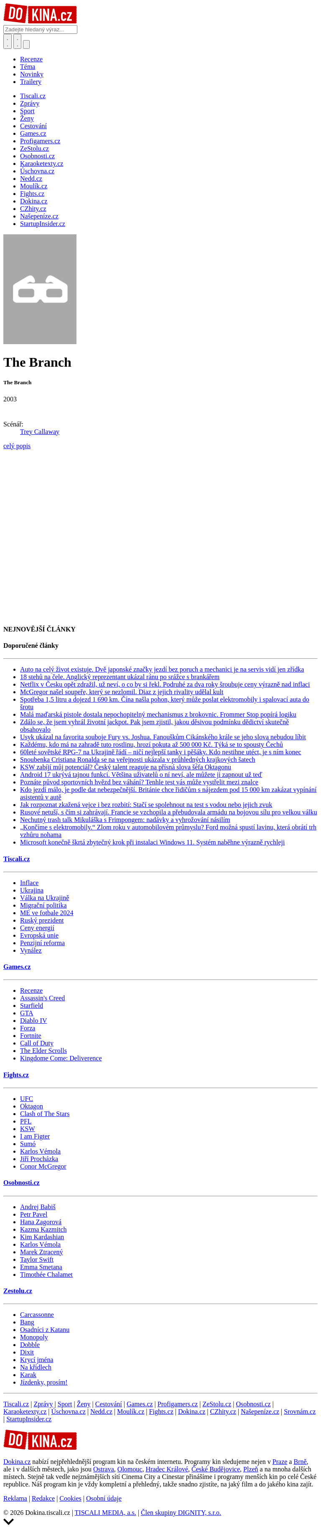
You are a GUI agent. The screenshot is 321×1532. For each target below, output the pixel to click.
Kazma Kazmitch (43, 1229)
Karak (28, 1374)
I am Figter (35, 1136)
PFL (26, 1121)
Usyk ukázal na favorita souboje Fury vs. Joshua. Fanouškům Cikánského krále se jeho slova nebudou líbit (163, 737)
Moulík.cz (130, 1411)
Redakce (43, 1498)
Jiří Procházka (39, 1158)
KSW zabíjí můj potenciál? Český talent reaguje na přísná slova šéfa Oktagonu (125, 767)
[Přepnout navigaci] (26, 44)
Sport (65, 1404)
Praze (280, 1461)
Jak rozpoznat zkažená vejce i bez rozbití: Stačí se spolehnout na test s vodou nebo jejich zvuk (146, 804)
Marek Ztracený (41, 1252)
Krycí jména (37, 1359)
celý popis (17, 445)
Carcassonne (37, 1314)
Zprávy (43, 1404)
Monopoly (34, 1337)
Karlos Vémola (40, 1151)
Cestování (108, 1404)
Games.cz (17, 966)
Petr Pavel (33, 1214)
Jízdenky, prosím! (44, 1382)
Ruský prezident (42, 920)
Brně (299, 1461)
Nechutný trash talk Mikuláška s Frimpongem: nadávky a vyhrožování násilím (125, 819)
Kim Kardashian (42, 1236)
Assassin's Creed (42, 998)
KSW (27, 1128)
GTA (26, 1013)
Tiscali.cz (16, 858)
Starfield (31, 1005)
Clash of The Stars (44, 1113)
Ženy (84, 1404)
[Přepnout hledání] (7, 41)
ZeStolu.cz (216, 1404)
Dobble (30, 1344)
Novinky (31, 74)
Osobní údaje (104, 1498)
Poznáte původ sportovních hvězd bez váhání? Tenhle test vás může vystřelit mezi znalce (139, 782)
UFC (26, 1098)
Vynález (31, 950)
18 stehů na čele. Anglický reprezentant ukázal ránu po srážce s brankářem (119, 676)
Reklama (15, 1498)
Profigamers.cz (178, 1404)
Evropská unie (39, 935)
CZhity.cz (223, 1411)
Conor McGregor (43, 1166)
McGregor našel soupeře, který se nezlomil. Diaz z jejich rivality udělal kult (122, 691)
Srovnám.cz (300, 1411)
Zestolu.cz (17, 1290)
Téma (27, 66)
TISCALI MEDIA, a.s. (105, 1512)
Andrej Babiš (38, 1206)
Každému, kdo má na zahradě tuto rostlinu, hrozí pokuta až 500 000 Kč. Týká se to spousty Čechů (151, 744)
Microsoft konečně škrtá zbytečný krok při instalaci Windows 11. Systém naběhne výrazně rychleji (152, 842)
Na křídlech (35, 1367)
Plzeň (250, 1469)
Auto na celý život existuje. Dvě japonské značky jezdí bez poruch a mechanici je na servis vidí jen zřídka (162, 669)
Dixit (27, 1352)
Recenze (31, 59)
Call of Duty (37, 1043)
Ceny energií (37, 927)
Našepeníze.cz (260, 1411)
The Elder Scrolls (43, 1050)
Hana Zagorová (40, 1221)
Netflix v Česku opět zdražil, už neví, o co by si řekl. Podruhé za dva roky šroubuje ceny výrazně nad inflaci (165, 684)
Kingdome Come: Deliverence (61, 1058)
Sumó (28, 1143)
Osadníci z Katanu (44, 1329)
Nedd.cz (101, 1411)
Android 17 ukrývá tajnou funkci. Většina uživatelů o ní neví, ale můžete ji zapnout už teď (141, 774)
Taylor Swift (37, 1259)
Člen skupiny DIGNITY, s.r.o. (181, 1512)
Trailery (30, 81)
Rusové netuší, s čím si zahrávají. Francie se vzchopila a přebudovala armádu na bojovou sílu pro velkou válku (168, 812)
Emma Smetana (41, 1267)
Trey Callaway (39, 431)
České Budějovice (215, 1469)
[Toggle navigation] (17, 41)
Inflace (29, 882)
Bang (27, 1322)
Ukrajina (31, 890)
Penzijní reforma (42, 942)
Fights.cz (16, 1074)
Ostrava (103, 1469)
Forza (27, 1028)
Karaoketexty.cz (24, 1411)
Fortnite (30, 1035)
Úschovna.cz (68, 1411)
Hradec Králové (166, 1469)
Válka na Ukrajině (44, 897)
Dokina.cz (191, 1411)
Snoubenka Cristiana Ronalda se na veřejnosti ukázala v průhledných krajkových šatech (137, 759)
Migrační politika (43, 905)
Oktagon (31, 1106)
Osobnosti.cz (21, 1182)
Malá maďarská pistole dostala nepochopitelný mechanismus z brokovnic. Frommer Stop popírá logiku (158, 714)
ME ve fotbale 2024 (47, 912)
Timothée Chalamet (46, 1274)
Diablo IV (33, 1020)
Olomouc (130, 1469)
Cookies (70, 1498)
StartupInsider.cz (28, 1419)
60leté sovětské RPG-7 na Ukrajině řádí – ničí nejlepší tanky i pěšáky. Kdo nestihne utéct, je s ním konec (160, 752)
